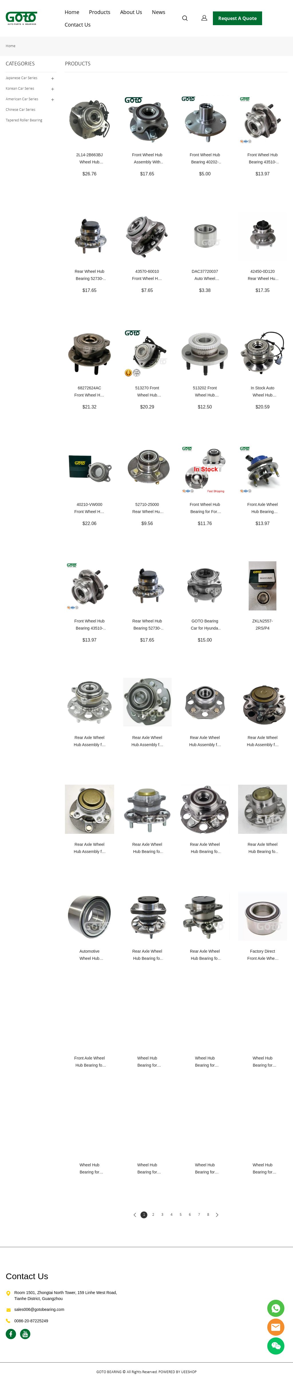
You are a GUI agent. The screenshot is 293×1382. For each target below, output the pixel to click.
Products (99, 12)
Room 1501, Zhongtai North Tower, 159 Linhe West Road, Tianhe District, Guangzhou (65, 1295)
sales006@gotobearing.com (39, 1309)
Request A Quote (237, 18)
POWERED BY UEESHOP (178, 1372)
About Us (131, 12)
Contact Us (78, 24)
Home (72, 12)
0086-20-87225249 (31, 1321)
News (158, 12)
